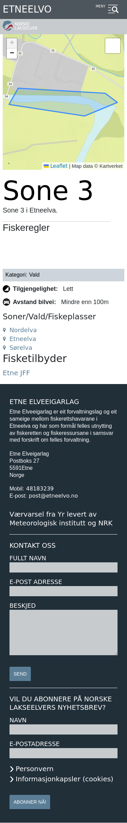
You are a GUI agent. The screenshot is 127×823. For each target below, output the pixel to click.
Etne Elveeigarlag (44, 402)
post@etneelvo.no (53, 496)
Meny (100, 6)
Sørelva (20, 347)
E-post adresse (35, 581)
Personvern (35, 769)
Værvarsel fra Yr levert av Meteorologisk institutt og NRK (60, 518)
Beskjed (22, 605)
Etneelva (22, 338)
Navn (17, 720)
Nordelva (23, 330)
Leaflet (56, 166)
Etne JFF (16, 373)
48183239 (40, 488)
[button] (12, 43)
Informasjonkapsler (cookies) (64, 779)
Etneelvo (27, 9)
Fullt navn (27, 558)
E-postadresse (34, 743)
